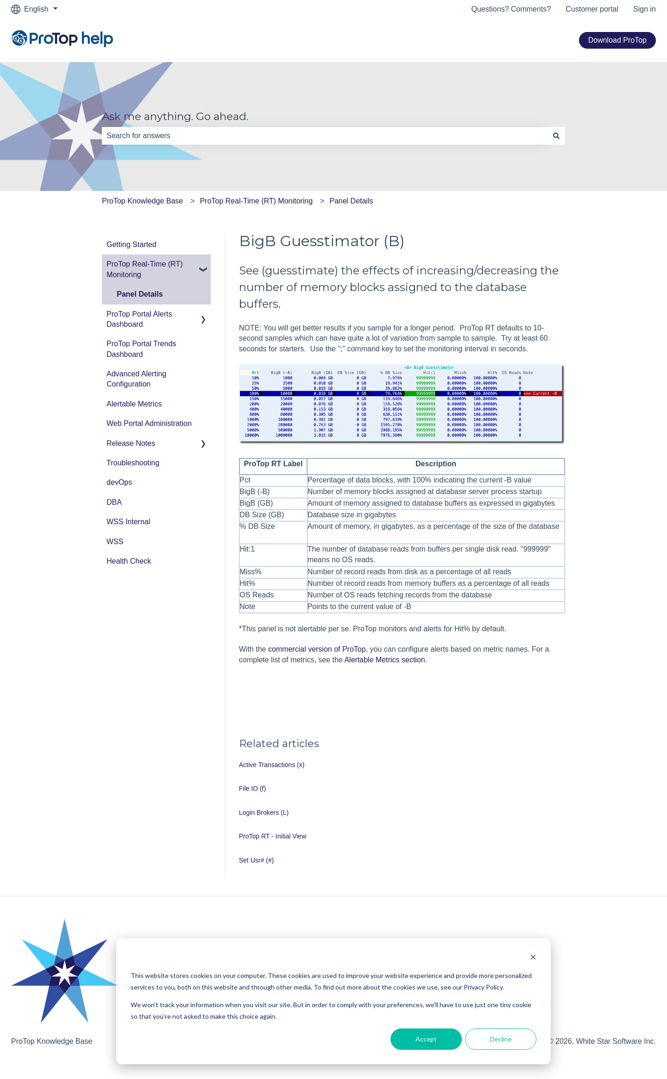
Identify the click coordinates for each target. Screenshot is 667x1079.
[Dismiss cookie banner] (533, 958)
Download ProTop (617, 40)
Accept (426, 1039)
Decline (501, 1039)
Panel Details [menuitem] (140, 294)
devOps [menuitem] (119, 482)
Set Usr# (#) (256, 860)
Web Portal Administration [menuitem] (149, 423)
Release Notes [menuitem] (131, 443)
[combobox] (324, 136)
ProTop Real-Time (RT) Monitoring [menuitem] (144, 269)
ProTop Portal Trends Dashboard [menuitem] (141, 349)
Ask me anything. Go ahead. (175, 116)
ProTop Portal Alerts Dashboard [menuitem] (139, 319)
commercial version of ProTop (317, 649)
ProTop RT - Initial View (273, 836)
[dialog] (333, 1001)
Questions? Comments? (511, 9)
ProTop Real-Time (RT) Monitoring (256, 201)
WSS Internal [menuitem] (128, 522)
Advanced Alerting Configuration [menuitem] (136, 379)
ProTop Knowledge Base (142, 201)
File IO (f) (252, 788)
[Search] (556, 136)
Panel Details (351, 201)
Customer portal (592, 9)
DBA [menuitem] (114, 502)
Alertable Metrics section (384, 660)
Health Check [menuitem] (129, 561)
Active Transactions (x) (272, 764)
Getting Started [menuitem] (132, 244)
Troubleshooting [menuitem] (133, 463)
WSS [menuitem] (115, 542)
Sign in (644, 9)
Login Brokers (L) (264, 812)
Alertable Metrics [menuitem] (134, 404)
